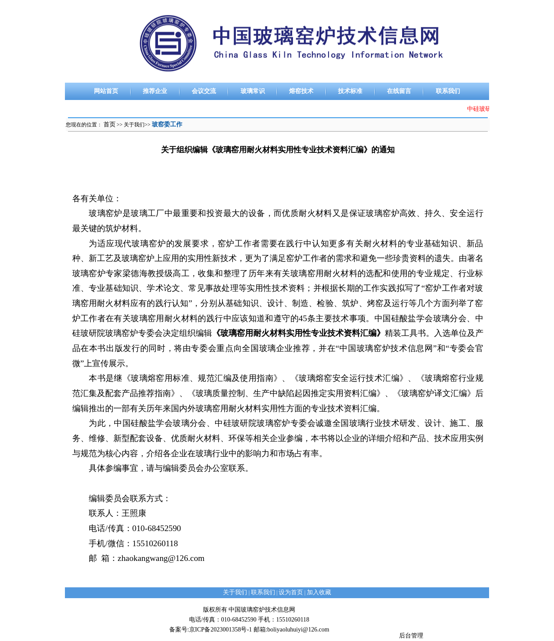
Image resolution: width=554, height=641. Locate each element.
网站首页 (106, 91)
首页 (109, 124)
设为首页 (291, 592)
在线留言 (399, 91)
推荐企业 (155, 91)
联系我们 (448, 91)
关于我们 (134, 125)
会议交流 (204, 91)
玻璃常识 (253, 91)
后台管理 (411, 635)
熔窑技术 (301, 91)
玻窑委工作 (167, 124)
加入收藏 (319, 592)
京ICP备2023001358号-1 (220, 629)
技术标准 (350, 91)
